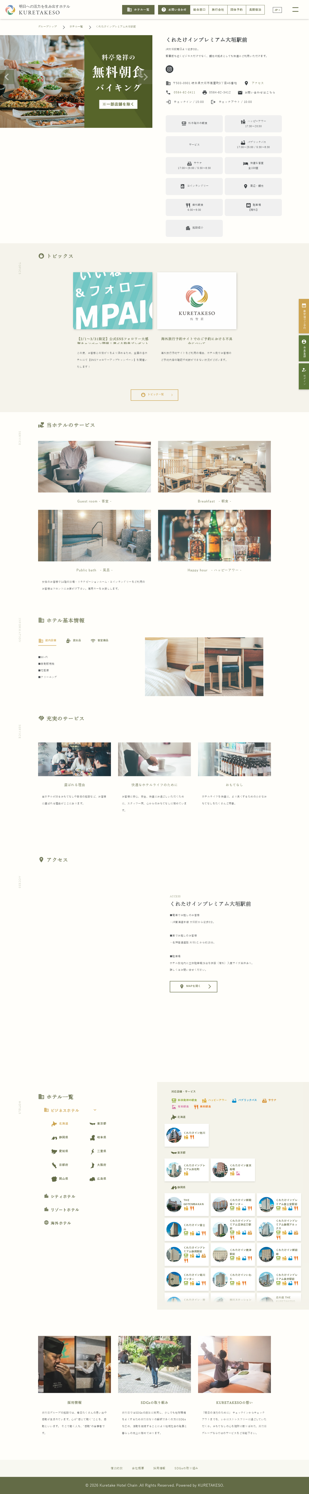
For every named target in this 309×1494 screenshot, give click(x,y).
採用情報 (74, 1419)
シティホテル (59, 1197)
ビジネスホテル (71, 1111)
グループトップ (47, 26)
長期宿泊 (255, 9)
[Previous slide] (7, 77)
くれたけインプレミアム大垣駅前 (116, 26)
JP (276, 10)
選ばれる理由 (74, 802)
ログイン (304, 376)
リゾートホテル (61, 1210)
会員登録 (304, 348)
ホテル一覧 (138, 9)
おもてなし (234, 802)
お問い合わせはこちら (256, 92)
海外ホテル (57, 1223)
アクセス (257, 83)
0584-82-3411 (184, 92)
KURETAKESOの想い (234, 1419)
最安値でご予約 (304, 316)
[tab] (47, 657)
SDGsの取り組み (154, 1419)
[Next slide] (145, 77)
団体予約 (236, 9)
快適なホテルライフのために (154, 802)
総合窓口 (199, 9)
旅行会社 (218, 9)
